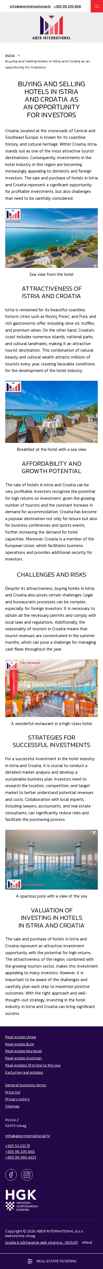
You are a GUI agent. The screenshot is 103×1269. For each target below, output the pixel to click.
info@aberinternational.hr (30, 6)
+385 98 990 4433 (20, 1157)
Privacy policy (17, 1099)
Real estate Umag (20, 1037)
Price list (12, 1092)
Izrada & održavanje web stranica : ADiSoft (41, 1242)
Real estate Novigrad (23, 1051)
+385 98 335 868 (67, 6)
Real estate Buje (19, 1044)
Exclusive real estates (24, 1072)
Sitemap (12, 1106)
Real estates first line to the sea (32, 1065)
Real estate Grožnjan (23, 1058)
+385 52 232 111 (17, 1145)
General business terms (25, 1085)
